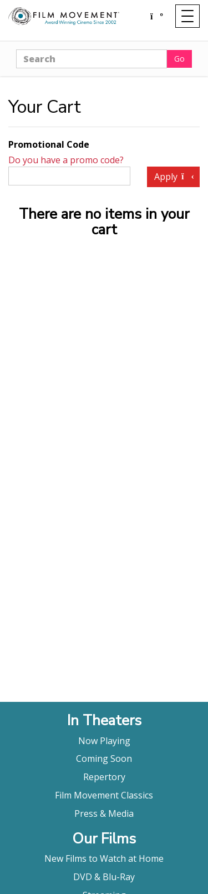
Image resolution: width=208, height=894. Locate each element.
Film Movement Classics (104, 795)
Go (179, 58)
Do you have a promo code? (66, 160)
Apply (173, 176)
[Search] (91, 58)
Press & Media (104, 813)
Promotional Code (48, 144)
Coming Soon (104, 758)
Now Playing (104, 741)
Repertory (104, 777)
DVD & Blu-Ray (104, 877)
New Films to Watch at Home (104, 858)
